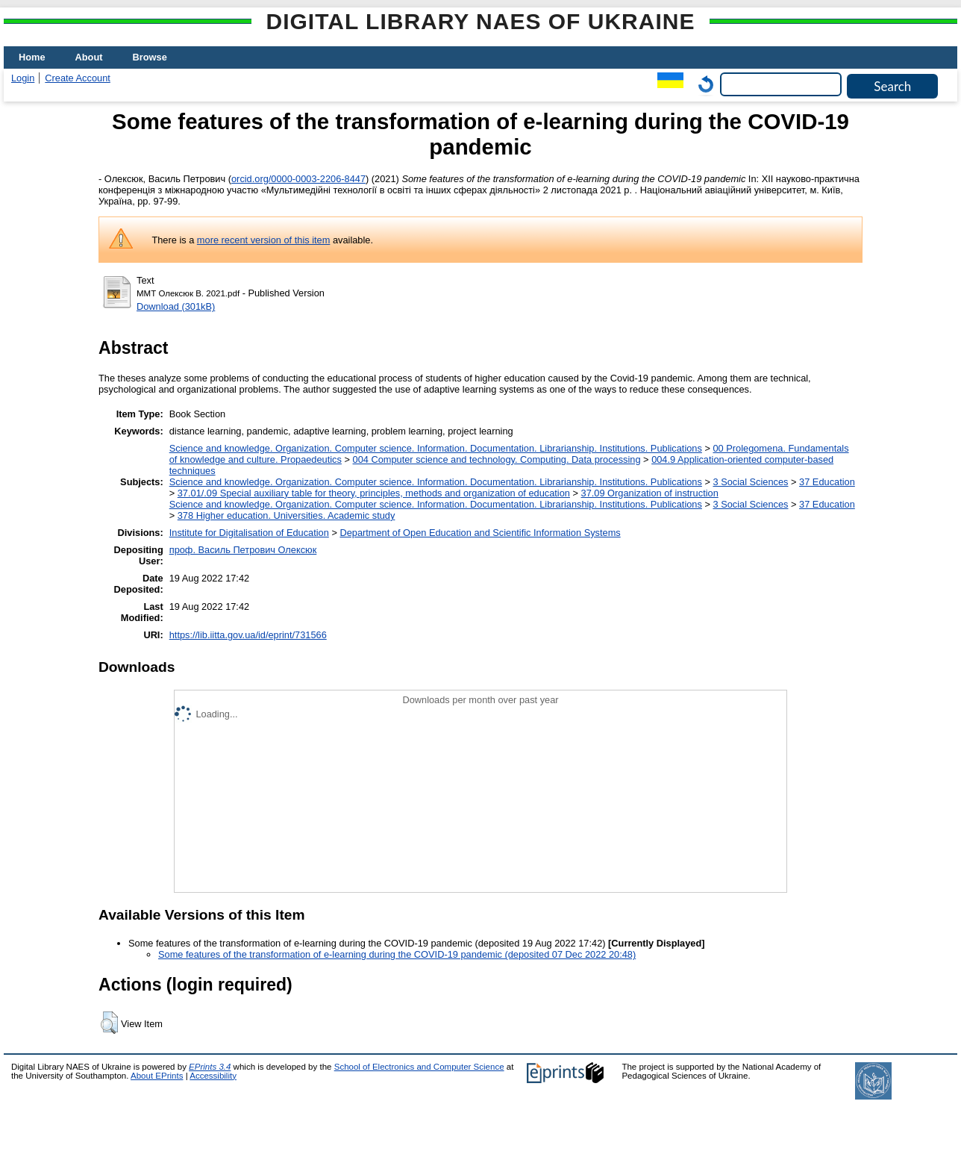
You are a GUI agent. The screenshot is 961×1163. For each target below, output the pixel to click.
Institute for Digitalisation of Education (249, 532)
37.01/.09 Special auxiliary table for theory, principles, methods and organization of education (374, 493)
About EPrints (157, 1075)
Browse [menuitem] (150, 57)
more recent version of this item (264, 240)
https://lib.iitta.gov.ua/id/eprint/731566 (248, 634)
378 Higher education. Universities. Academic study (286, 515)
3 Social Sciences (750, 481)
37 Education (827, 481)
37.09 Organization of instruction (650, 493)
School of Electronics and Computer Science (419, 1066)
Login (22, 78)
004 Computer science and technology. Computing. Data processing (497, 459)
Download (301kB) (176, 306)
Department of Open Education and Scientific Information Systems (479, 532)
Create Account (77, 78)
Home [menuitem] (32, 57)
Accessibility (213, 1075)
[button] (109, 1022)
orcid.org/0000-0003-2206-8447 (298, 178)
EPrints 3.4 (210, 1066)
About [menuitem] (89, 57)
